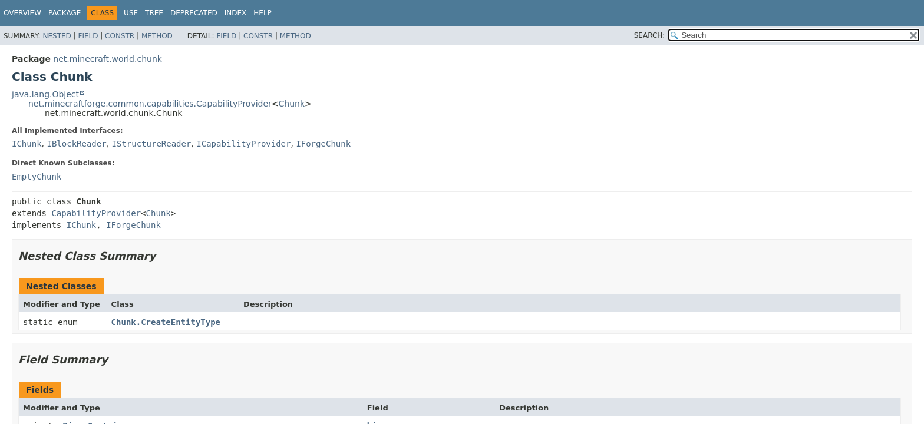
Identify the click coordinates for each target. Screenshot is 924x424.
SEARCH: (649, 35)
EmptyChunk (36, 176)
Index (236, 13)
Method (157, 36)
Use (131, 13)
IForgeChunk (323, 143)
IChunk (27, 143)
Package (64, 13)
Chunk (292, 103)
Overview (22, 13)
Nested (56, 36)
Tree (154, 13)
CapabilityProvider (96, 213)
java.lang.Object (45, 94)
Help (262, 13)
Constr (119, 36)
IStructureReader (152, 143)
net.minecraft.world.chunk (107, 59)
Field (88, 36)
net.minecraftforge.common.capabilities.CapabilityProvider (150, 103)
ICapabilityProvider (243, 143)
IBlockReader (76, 143)
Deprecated (193, 13)
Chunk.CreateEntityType (165, 322)
